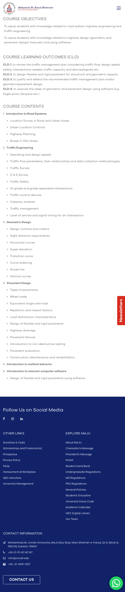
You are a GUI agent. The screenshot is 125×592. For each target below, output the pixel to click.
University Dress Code (80, 501)
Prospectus (10, 454)
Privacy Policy (11, 460)
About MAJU (73, 442)
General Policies (76, 490)
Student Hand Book (78, 466)
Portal (69, 460)
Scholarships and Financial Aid (22, 448)
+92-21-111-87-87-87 (20, 552)
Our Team (72, 519)
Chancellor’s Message (79, 448)
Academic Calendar (78, 507)
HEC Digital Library (78, 513)
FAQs (6, 466)
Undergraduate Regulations (83, 472)
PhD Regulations (76, 484)
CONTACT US (21, 580)
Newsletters (121, 310)
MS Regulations (75, 478)
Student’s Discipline (78, 495)
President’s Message (79, 454)
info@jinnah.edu (18, 558)
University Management (18, 484)
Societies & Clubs (14, 442)
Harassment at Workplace (19, 472)
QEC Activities (12, 478)
